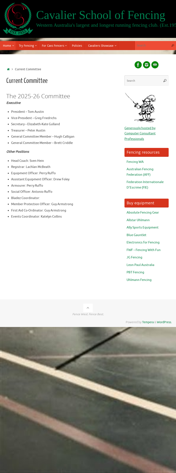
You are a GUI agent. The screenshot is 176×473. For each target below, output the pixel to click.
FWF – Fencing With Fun (144, 250)
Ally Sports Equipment (143, 228)
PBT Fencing (135, 272)
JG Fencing (134, 257)
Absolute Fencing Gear (143, 213)
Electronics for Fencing (143, 242)
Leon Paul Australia (140, 265)
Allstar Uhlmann (138, 220)
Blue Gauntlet (136, 235)
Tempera (148, 322)
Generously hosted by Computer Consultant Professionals (140, 133)
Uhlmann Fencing (139, 280)
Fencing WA (135, 162)
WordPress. (164, 322)
